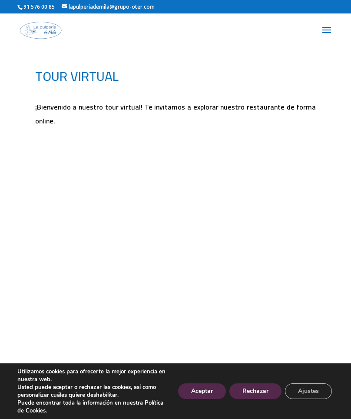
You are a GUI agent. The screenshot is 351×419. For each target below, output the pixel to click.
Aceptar (202, 391)
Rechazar (255, 391)
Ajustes (308, 391)
